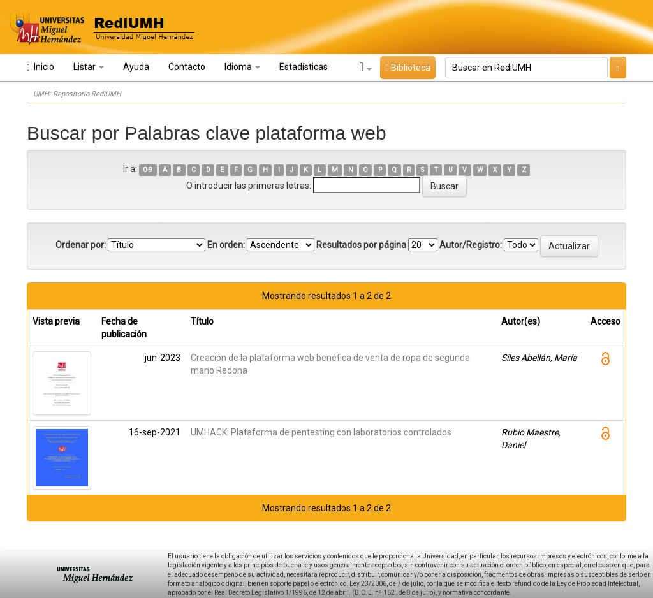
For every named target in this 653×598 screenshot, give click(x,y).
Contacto (186, 67)
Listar (88, 67)
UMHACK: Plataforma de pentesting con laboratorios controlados (321, 432)
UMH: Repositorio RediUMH (77, 94)
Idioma (242, 67)
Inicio (40, 67)
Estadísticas (303, 67)
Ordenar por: (80, 245)
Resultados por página (361, 245)
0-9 (147, 170)
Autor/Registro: (470, 245)
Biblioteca (407, 67)
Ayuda (136, 67)
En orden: (226, 245)
